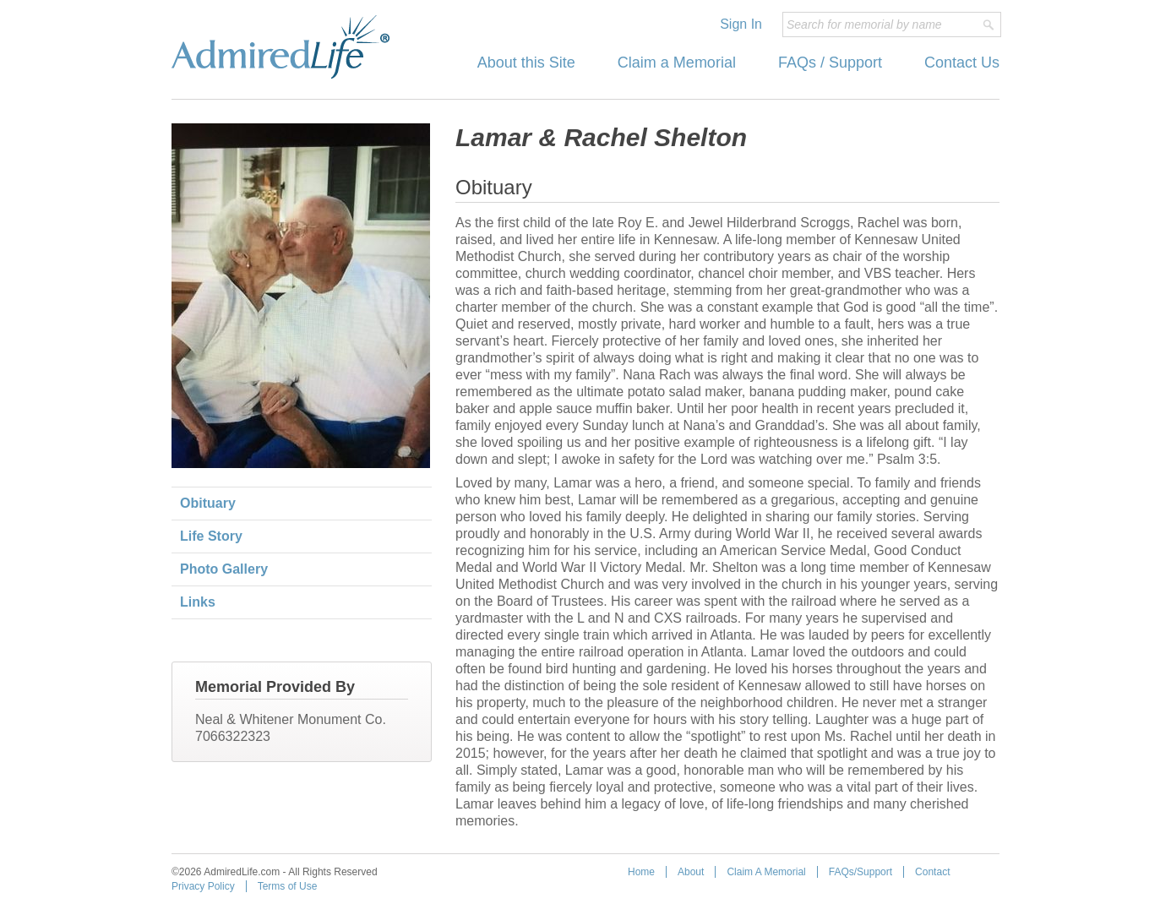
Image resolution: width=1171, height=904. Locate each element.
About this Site (526, 62)
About (691, 872)
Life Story (211, 536)
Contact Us (961, 62)
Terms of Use (288, 886)
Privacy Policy (203, 886)
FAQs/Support (860, 872)
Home (641, 872)
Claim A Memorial (766, 872)
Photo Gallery (224, 569)
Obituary (208, 503)
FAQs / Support (830, 62)
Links (197, 602)
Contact (932, 872)
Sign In (741, 24)
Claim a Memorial (677, 62)
